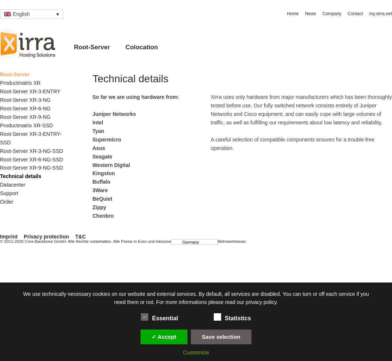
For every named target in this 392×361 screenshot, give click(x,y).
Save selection (221, 337)
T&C (80, 237)
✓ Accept (164, 337)
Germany (187, 242)
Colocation (141, 47)
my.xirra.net (380, 13)
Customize (196, 352)
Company (331, 13)
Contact (355, 13)
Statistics (232, 316)
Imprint (8, 237)
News (310, 13)
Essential (159, 316)
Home (293, 13)
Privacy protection (46, 237)
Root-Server (92, 47)
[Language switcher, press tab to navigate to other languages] (31, 14)
